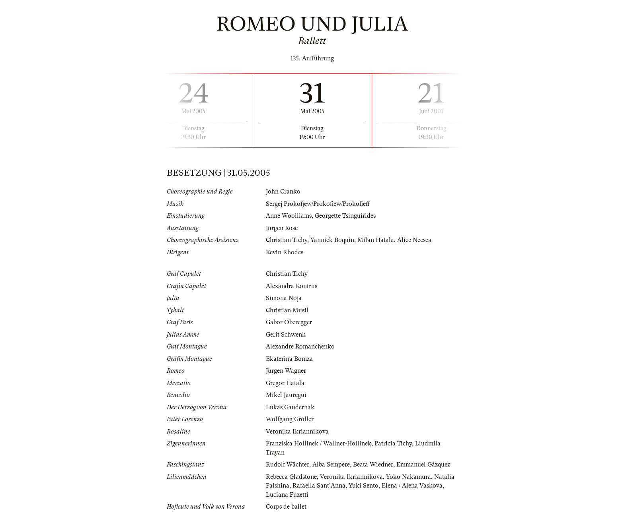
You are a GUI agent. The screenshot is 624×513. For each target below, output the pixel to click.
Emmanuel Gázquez (423, 464)
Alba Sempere (331, 464)
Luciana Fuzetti (287, 494)
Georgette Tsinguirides (345, 215)
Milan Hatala (375, 240)
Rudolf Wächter (287, 464)
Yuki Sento (363, 485)
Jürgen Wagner (286, 370)
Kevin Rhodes (284, 252)
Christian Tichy (286, 240)
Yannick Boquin (332, 240)
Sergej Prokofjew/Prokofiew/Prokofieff (318, 203)
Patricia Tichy (393, 443)
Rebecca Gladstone (291, 476)
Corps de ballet (286, 506)
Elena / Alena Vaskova (412, 485)
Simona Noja (284, 298)
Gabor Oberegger (289, 322)
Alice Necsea (414, 240)
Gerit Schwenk (286, 334)
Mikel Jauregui (286, 395)
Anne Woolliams (289, 215)
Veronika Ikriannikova (297, 431)
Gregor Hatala (285, 383)
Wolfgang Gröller (290, 419)
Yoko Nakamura (408, 476)
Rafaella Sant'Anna (318, 485)
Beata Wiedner (373, 464)
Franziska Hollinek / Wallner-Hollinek (318, 443)
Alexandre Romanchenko (300, 346)
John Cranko (283, 191)
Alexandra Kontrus (291, 286)
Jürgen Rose (282, 228)
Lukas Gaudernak (290, 407)
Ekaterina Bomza (289, 358)
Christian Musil (287, 310)
